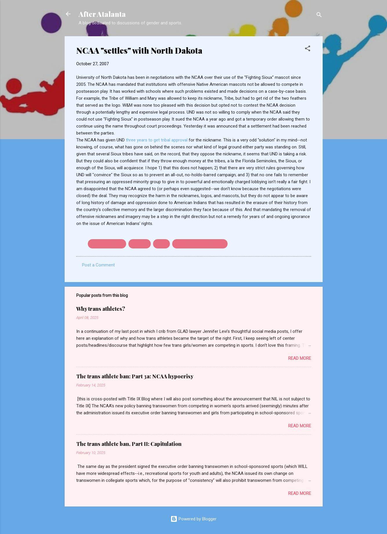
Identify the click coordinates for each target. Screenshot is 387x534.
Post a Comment (98, 265)
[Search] (319, 16)
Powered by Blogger (193, 519)
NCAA (161, 243)
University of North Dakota (200, 243)
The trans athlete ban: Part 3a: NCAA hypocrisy (134, 376)
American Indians (106, 243)
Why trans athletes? (100, 308)
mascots (139, 243)
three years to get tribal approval (157, 140)
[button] (307, 49)
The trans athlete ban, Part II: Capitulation (128, 443)
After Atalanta (102, 14)
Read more (299, 358)
